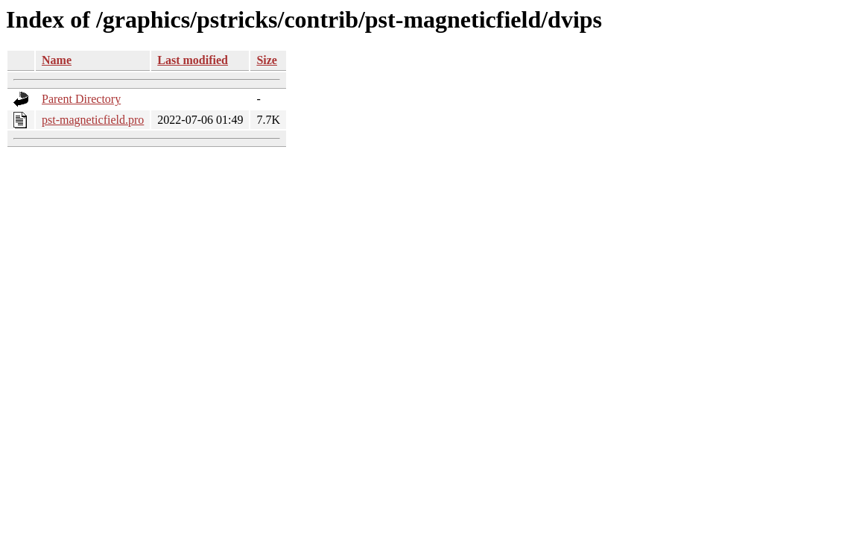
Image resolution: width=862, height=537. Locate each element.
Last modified (192, 60)
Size (266, 60)
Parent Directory (81, 98)
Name (57, 60)
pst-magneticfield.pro (93, 119)
